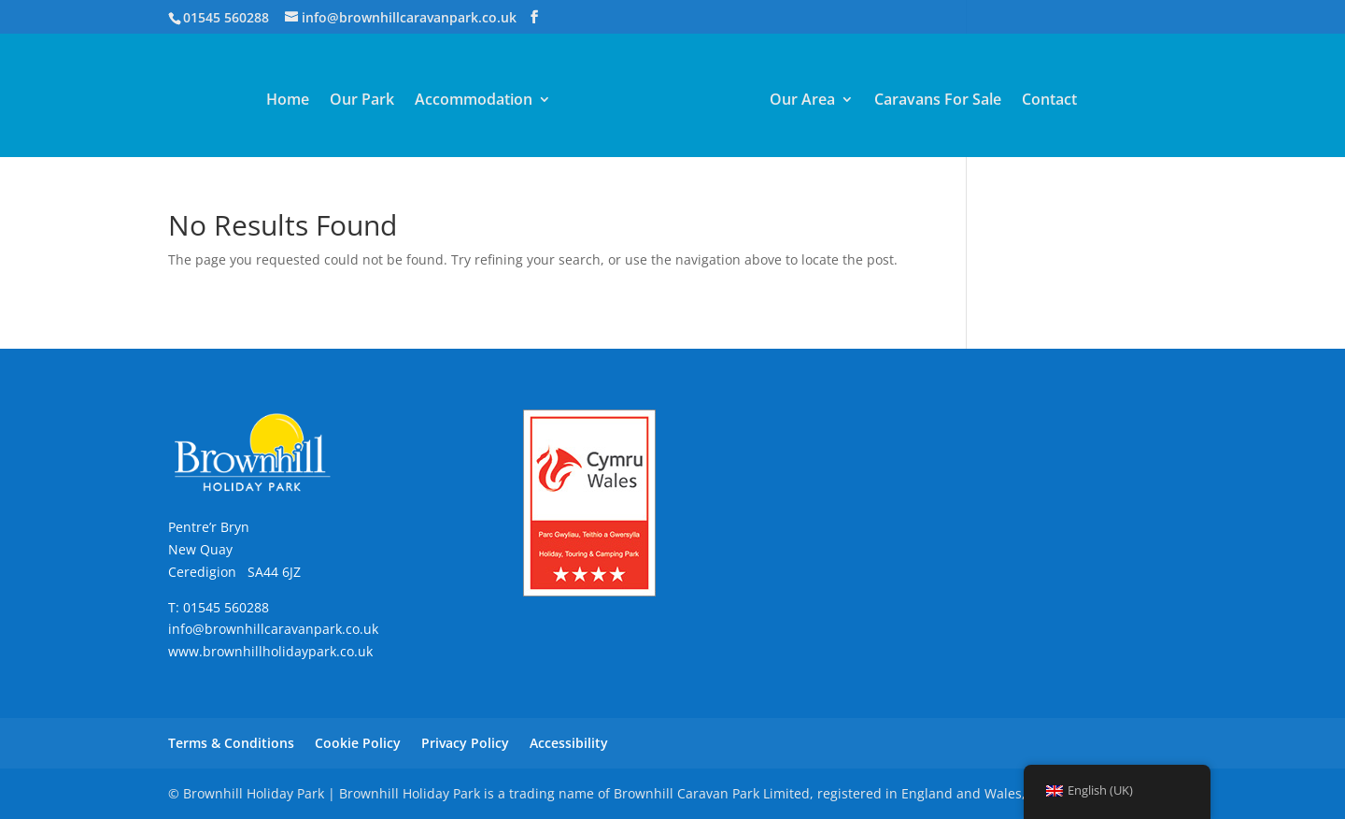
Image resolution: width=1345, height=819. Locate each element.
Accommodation (473, 101)
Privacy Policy (465, 743)
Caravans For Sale (937, 101)
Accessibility (569, 743)
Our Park (362, 101)
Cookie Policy (358, 743)
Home (287, 101)
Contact (1049, 101)
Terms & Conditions (231, 743)
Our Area (802, 101)
